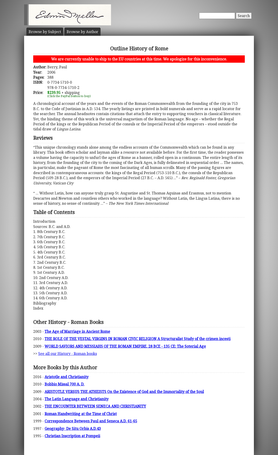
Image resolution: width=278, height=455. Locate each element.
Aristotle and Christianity (66, 376)
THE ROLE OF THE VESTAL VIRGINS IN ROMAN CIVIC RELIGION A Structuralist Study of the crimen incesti (137, 338)
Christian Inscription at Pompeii (72, 435)
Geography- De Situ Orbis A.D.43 (73, 428)
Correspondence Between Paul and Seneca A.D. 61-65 (91, 421)
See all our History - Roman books (67, 353)
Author (82, 32)
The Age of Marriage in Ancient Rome (77, 331)
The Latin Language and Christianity (77, 398)
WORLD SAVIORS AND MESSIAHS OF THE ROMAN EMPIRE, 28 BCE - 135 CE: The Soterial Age (125, 346)
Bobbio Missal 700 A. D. (64, 384)
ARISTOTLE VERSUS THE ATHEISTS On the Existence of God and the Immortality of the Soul (124, 391)
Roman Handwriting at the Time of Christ (81, 413)
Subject (45, 32)
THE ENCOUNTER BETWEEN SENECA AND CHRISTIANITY (95, 406)
